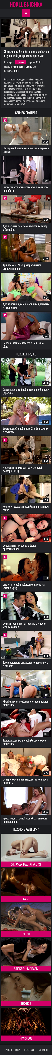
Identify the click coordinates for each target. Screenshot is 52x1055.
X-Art (26, 899)
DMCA (17, 1050)
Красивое (26, 1038)
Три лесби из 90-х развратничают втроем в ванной (22, 267)
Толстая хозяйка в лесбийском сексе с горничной (24, 742)
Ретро (26, 934)
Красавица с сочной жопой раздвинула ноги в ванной (25, 820)
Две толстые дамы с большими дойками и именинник (26, 306)
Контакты (43, 1050)
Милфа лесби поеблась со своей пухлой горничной (26, 703)
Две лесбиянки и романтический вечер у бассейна (25, 228)
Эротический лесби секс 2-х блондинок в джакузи (25, 430)
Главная (8, 1050)
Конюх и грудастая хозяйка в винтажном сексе (26, 508)
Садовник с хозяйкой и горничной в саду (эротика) (26, 391)
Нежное (26, 1003)
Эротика (20, 62)
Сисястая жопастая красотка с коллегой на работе (25, 189)
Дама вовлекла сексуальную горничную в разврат (25, 664)
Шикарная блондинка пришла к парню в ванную (26, 150)
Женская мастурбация (26, 864)
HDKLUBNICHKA (26, 4)
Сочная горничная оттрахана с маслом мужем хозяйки (24, 625)
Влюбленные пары (26, 968)
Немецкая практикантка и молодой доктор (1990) (23, 469)
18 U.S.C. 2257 (29, 1050)
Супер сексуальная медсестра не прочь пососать (25, 781)
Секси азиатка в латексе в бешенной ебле (23, 345)
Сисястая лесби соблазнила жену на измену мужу (24, 586)
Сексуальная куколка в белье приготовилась (19, 547)
